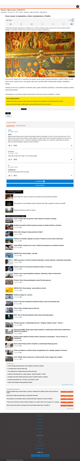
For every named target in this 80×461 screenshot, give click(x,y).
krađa (8, 116)
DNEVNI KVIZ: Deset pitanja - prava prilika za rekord (30, 288)
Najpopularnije (43, 12)
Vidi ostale (70, 408)
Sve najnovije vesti (67, 384)
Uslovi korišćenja (40, 445)
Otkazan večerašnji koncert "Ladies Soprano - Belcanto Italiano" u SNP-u (27, 374)
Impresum (40, 441)
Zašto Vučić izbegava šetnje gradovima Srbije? (28, 232)
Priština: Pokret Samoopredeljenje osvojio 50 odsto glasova (32, 280)
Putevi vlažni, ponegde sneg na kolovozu (26, 308)
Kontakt (40, 438)
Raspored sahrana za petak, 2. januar (25, 210)
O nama (40, 432)
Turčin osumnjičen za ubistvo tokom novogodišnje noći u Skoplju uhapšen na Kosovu (40, 350)
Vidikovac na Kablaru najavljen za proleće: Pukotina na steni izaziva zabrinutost (38, 238)
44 (21, 359)
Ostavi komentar (39, 185)
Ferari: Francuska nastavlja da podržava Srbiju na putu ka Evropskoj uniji (36, 301)
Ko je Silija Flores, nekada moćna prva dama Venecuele (22, 371)
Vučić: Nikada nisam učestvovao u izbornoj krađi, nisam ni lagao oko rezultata (38, 357)
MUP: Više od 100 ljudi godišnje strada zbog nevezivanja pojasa (33, 315)
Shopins (40, 425)
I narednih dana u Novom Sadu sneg (17, 368)
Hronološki (10, 125)
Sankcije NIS (4, 12)
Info (14, 12)
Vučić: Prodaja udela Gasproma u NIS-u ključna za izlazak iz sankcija (35, 218)
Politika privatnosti (40, 448)
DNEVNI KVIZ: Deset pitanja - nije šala (25, 253)
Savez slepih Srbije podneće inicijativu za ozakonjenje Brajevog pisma (35, 343)
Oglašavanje (40, 435)
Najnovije (3, 10)
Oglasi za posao (11, 10)
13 (21, 290)
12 (21, 325)
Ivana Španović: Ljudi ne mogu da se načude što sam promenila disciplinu (35, 196)
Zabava (21, 12)
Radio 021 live (21, 10)
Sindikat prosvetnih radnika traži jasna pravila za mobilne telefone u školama (37, 225)
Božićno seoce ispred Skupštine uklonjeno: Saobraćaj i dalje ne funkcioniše (37, 273)
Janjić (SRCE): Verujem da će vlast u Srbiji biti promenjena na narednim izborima (39, 245)
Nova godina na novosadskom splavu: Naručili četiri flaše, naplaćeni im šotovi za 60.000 (39, 203)
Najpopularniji (20, 125)
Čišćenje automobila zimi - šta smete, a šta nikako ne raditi (23, 379)
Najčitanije (26, 12)
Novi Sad (10, 12)
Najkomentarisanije (34, 12)
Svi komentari (40, 181)
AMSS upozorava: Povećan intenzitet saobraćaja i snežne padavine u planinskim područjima (42, 260)
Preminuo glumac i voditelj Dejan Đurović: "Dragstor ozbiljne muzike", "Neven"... (39, 323)
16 (21, 275)
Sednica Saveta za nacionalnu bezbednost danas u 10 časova (33, 267)
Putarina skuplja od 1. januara (23, 295)
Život (17, 12)
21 (21, 297)
